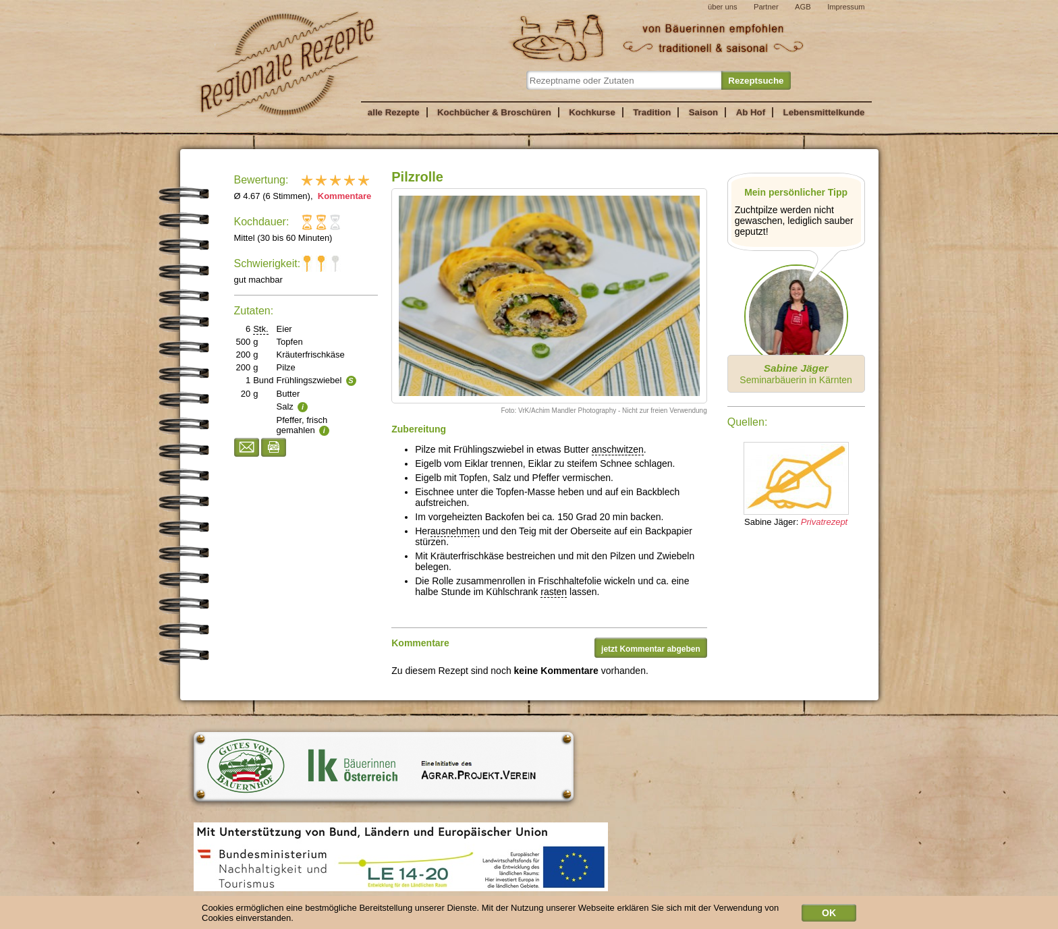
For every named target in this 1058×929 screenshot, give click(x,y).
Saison (704, 112)
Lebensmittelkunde (824, 112)
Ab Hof (750, 112)
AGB (803, 7)
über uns (722, 7)
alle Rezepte (394, 112)
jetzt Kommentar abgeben (650, 649)
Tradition (652, 112)
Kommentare (343, 196)
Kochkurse (592, 112)
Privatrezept (824, 522)
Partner (766, 7)
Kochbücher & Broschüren (494, 112)
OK (829, 915)
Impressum (845, 7)
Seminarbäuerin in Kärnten (796, 373)
